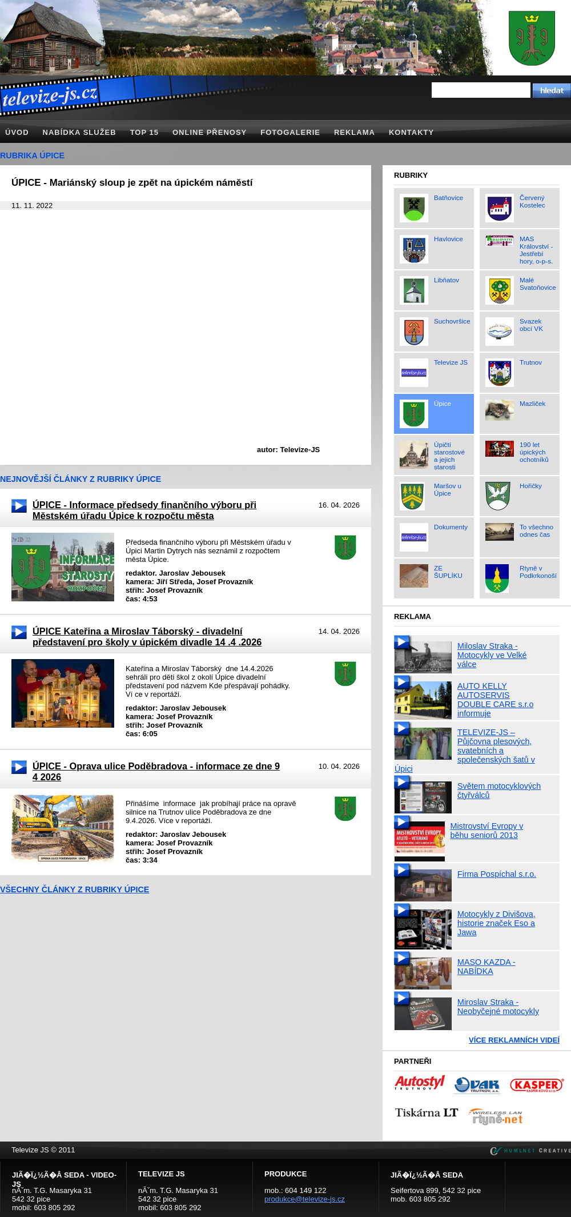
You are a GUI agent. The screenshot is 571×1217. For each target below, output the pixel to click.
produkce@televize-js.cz (304, 1199)
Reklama (354, 132)
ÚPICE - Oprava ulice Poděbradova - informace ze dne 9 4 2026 (156, 771)
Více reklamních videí (514, 1040)
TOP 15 (144, 132)
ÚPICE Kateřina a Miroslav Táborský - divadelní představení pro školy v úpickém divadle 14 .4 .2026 (147, 636)
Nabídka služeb (79, 132)
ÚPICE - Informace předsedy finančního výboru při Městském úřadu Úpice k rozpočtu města (144, 510)
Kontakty (411, 132)
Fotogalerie (290, 132)
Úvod (17, 132)
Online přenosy (209, 132)
